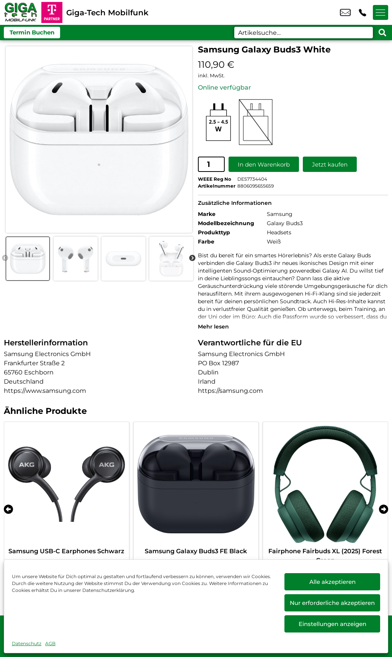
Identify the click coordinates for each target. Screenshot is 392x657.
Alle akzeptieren (332, 581)
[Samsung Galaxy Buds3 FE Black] (196, 484)
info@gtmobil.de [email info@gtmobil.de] (345, 12)
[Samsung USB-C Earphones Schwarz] (66, 484)
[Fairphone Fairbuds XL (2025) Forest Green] (325, 484)
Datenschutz (26, 643)
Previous (5, 258)
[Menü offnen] (380, 12)
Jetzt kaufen (330, 164)
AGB (50, 643)
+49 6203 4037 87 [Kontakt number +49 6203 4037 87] (362, 12)
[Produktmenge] (211, 164)
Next (192, 258)
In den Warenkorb (264, 164)
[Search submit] (382, 32)
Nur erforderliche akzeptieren (332, 602)
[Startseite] (21, 12)
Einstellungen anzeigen (332, 624)
